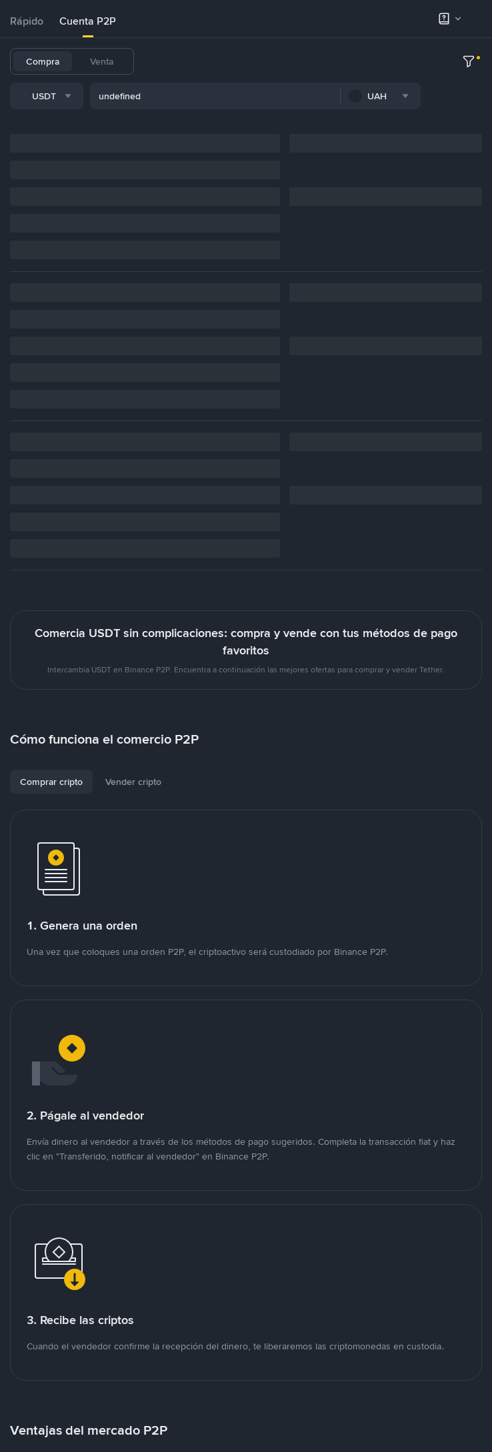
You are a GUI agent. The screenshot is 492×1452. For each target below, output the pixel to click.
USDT (162, 61)
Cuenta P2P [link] (87, 21)
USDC (231, 61)
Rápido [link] (26, 21)
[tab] (26, 21)
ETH (298, 61)
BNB (266, 61)
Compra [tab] (42, 61)
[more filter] (468, 98)
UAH (329, 61)
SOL (361, 61)
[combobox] (146, 98)
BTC (196, 61)
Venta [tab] (101, 61)
